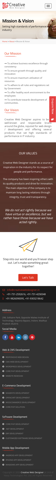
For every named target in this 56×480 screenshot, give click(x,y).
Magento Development (15, 393)
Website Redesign (12, 376)
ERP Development (12, 433)
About (11, 41)
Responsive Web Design (15, 357)
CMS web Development (15, 361)
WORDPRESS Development (16, 366)
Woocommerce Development (18, 402)
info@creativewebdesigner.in (23, 290)
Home (4, 41)
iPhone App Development (16, 460)
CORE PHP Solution (13, 407)
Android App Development (17, 455)
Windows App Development (17, 464)
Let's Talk (28, 277)
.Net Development (13, 428)
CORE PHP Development (15, 371)
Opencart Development (16, 397)
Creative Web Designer (32, 472)
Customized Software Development (22, 438)
